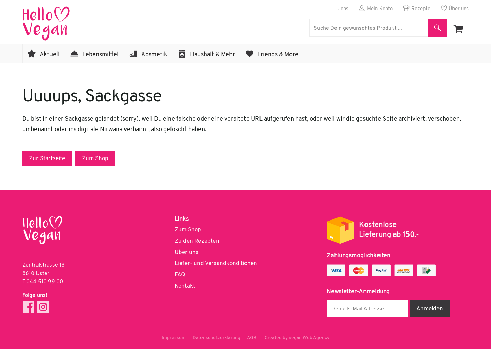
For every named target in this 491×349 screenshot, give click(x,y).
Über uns (459, 9)
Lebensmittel (100, 54)
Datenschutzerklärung (216, 337)
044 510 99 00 (44, 282)
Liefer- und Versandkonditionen (216, 264)
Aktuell (50, 54)
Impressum (174, 337)
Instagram (43, 307)
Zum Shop (95, 159)
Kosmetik (154, 54)
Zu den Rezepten (197, 241)
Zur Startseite (47, 159)
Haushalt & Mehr (212, 54)
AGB (252, 337)
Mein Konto (380, 9)
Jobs (343, 9)
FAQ (180, 275)
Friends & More (277, 54)
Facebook (28, 307)
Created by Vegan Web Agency (297, 337)
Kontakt (185, 286)
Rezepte (420, 9)
